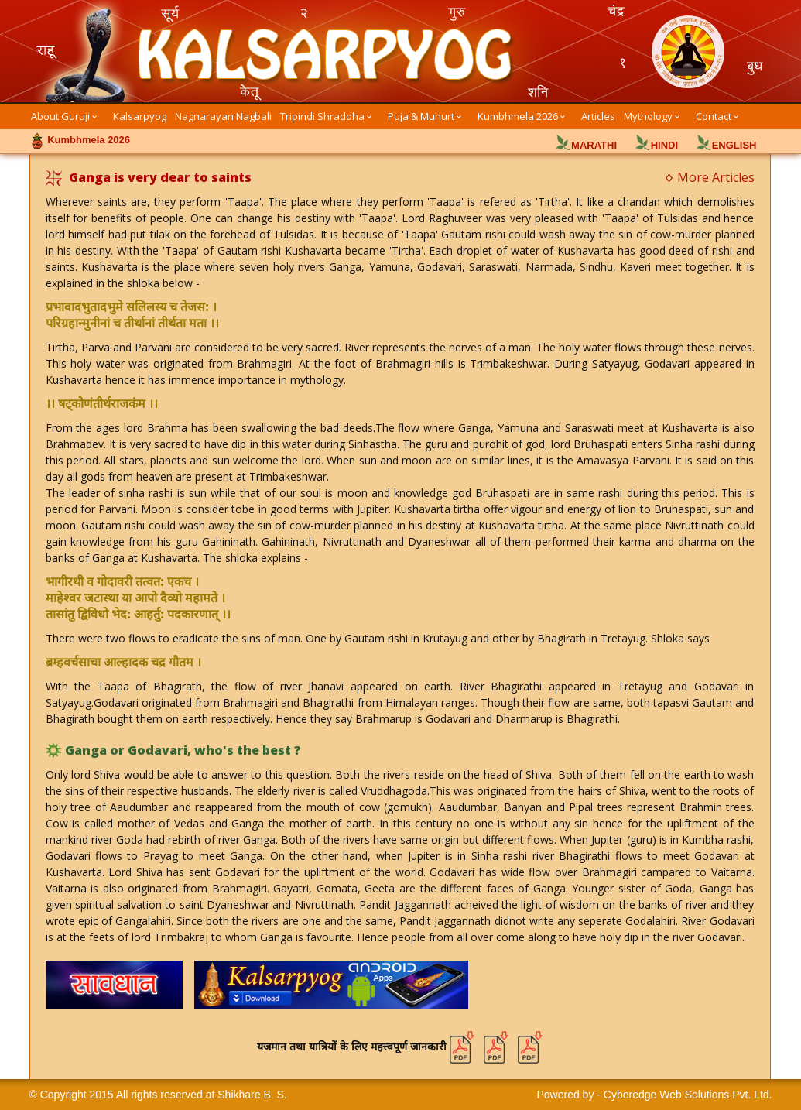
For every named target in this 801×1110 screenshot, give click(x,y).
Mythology (648, 116)
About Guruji (60, 116)
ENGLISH (734, 145)
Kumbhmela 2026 (518, 116)
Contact (713, 116)
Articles (598, 116)
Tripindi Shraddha (322, 116)
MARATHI (594, 145)
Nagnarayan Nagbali (223, 116)
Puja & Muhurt (421, 116)
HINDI (664, 145)
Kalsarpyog (139, 116)
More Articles (716, 177)
